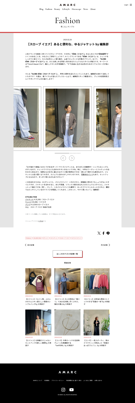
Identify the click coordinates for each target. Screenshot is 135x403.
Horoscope (76, 9)
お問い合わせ (98, 380)
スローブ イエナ (65, 238)
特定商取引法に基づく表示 (73, 380)
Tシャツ (46, 238)
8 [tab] (78, 153)
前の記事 (30, 245)
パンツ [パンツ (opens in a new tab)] (27, 204)
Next (71, 158)
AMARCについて (37, 380)
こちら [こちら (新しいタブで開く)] (41, 221)
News (85, 9)
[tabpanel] (67, 118)
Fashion (48, 9)
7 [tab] (77, 153)
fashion (29, 238)
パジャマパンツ (77, 238)
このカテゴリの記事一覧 (68, 254)
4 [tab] (73, 153)
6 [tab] (75, 153)
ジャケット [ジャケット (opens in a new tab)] (29, 199)
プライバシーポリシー (57, 380)
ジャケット (54, 238)
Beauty (57, 9)
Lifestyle (66, 9)
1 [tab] (62, 153)
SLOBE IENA (37, 238)
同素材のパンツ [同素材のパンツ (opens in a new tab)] (87, 174)
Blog (41, 9)
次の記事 (104, 245)
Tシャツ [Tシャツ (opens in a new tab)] (28, 202)
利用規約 (46, 380)
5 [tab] (74, 153)
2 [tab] (70, 153)
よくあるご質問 (88, 380)
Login (126, 4)
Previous (63, 158)
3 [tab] (71, 153)
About (93, 9)
